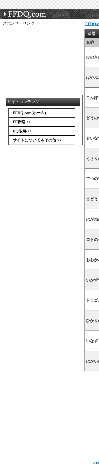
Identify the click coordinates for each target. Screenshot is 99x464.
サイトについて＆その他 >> (37, 140)
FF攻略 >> (22, 122)
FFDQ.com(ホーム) (29, 113)
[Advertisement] (45, 39)
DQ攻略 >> (22, 131)
